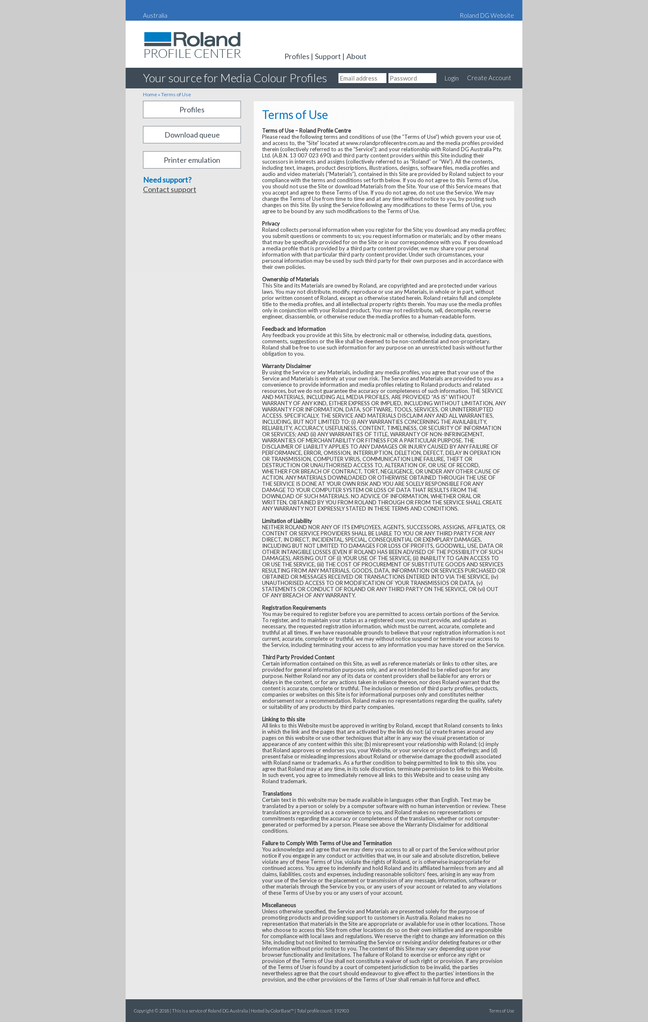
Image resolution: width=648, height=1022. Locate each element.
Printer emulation (192, 159)
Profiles (297, 56)
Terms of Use (176, 94)
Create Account (489, 77)
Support (328, 56)
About (356, 56)
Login (452, 78)
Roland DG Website (487, 15)
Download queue (192, 134)
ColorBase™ (282, 1010)
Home (150, 94)
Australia (155, 15)
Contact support (169, 189)
